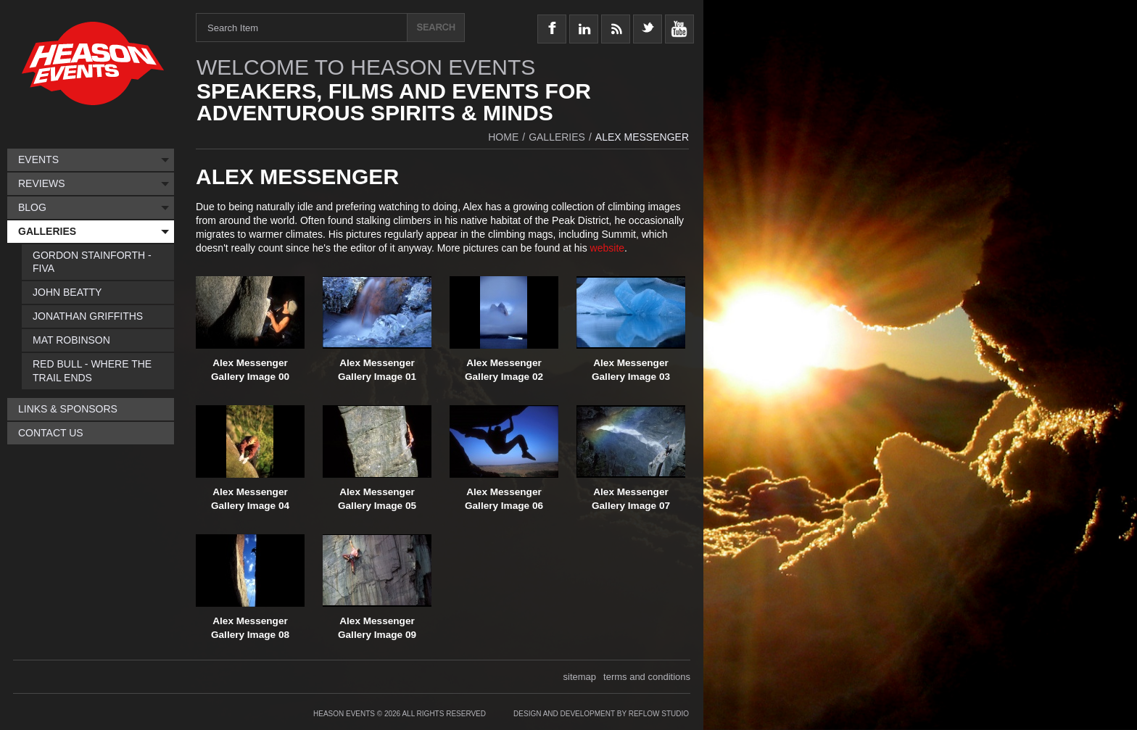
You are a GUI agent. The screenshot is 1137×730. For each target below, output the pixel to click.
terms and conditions (646, 676)
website (607, 248)
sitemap (580, 676)
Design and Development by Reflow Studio (601, 714)
